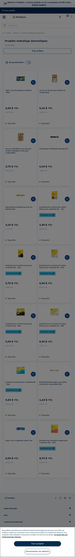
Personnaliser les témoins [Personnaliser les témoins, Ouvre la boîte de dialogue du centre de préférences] (37, 551)
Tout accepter (37, 544)
